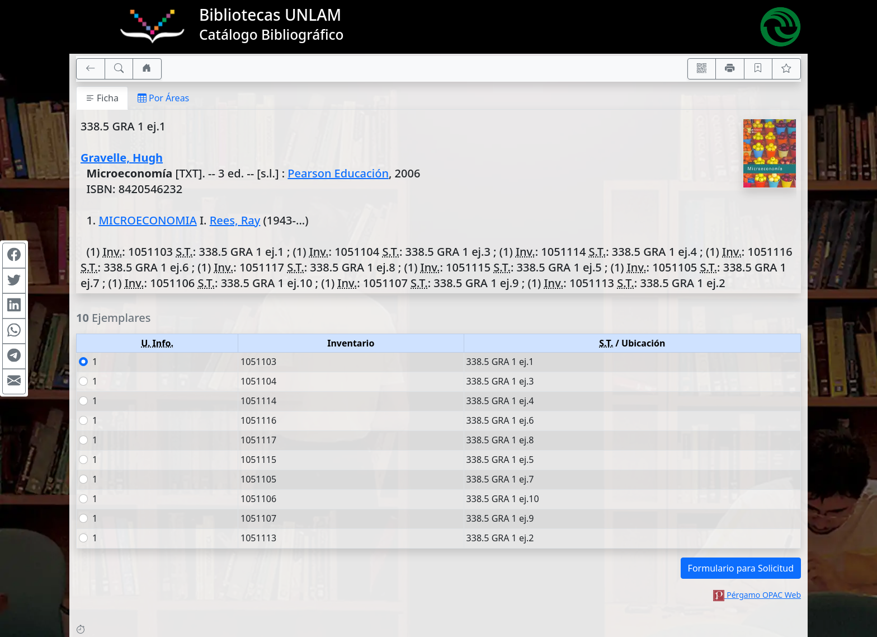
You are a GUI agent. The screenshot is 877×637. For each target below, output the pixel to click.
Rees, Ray (235, 220)
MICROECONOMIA (147, 220)
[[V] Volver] (90, 68)
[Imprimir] (729, 68)
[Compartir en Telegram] (14, 356)
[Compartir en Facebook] (14, 256)
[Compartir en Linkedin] (14, 306)
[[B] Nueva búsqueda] (119, 68)
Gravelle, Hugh (122, 157)
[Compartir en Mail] (14, 382)
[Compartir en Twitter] (14, 281)
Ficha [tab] (102, 98)
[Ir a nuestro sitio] (147, 68)
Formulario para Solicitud (741, 568)
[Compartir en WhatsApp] (14, 331)
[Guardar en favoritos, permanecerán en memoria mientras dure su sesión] (758, 68)
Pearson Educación (338, 173)
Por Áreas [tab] (163, 98)
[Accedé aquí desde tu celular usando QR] (701, 68)
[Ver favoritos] (786, 68)
